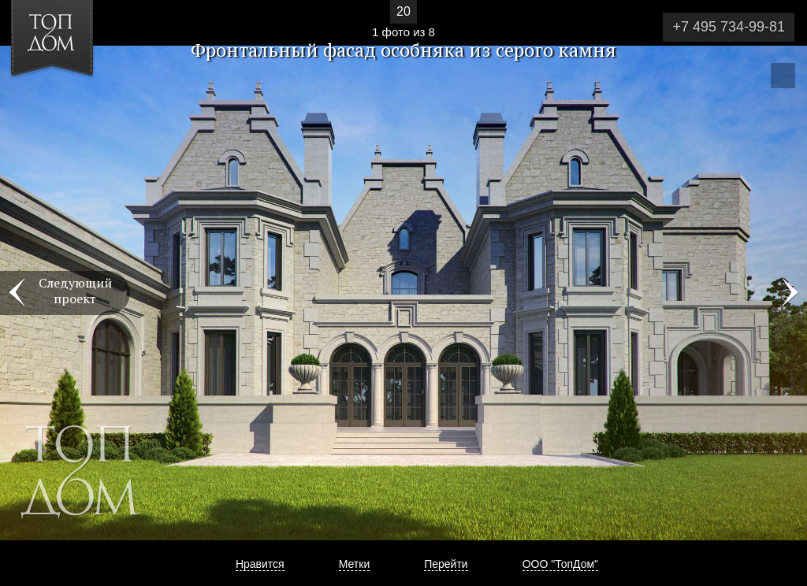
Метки (354, 564)
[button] (70, 103)
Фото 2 (789, 293)
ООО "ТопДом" (560, 564)
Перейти (445, 564)
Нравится (260, 564)
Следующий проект (75, 290)
